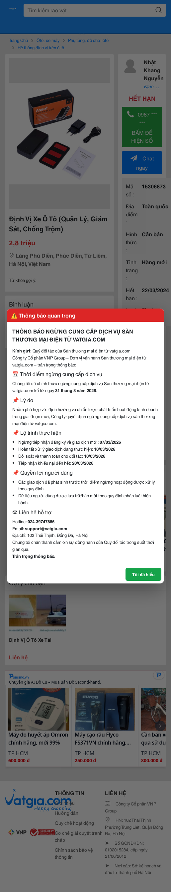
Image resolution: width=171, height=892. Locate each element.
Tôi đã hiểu (143, 574)
